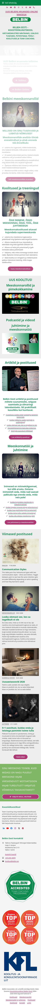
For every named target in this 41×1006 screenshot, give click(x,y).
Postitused (31, 1000)
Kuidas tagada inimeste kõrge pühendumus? (22, 507)
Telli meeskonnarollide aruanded (20, 179)
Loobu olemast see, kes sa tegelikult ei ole (22, 425)
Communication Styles (14, 569)
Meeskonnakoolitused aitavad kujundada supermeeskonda (20, 231)
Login (29, 1003)
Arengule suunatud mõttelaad (22, 431)
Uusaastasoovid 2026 (13, 681)
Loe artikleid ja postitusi (21, 437)
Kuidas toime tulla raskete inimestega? (22, 513)
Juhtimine (5, 724)
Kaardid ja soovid (8, 678)
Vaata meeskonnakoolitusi (20, 269)
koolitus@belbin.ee (12, 861)
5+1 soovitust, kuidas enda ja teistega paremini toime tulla (18, 729)
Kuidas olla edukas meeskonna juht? (22, 516)
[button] (9, 2)
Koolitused (13, 997)
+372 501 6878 (10, 858)
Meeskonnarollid (8, 613)
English (5, 565)
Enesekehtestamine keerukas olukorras (22, 428)
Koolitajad (13, 1003)
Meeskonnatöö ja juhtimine (15, 1000)
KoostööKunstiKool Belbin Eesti (21, 991)
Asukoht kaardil (10, 854)
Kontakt (22, 1003)
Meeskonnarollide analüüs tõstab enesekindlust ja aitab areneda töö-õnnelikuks (20, 140)
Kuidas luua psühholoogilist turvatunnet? (22, 510)
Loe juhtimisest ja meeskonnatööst (20, 522)
